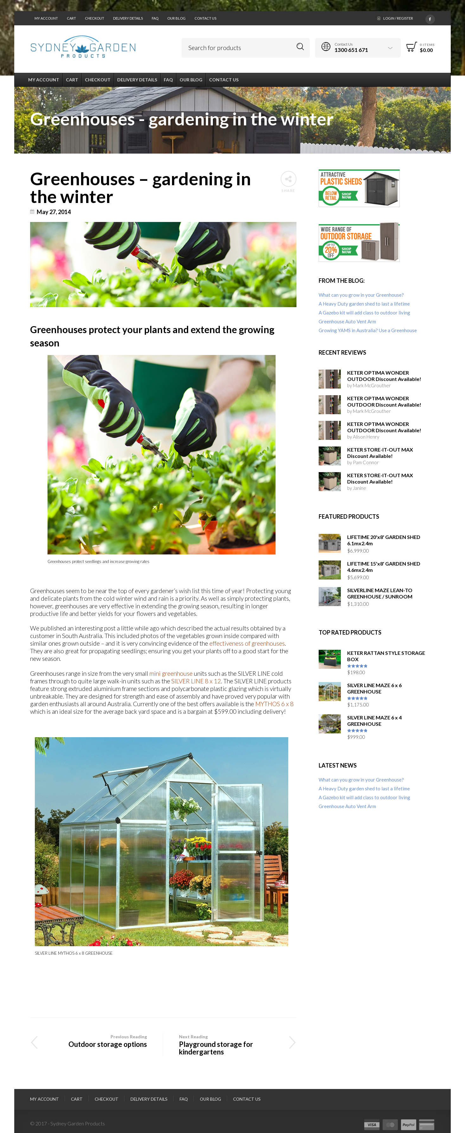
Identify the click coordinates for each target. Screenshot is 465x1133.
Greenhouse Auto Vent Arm (347, 321)
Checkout (94, 18)
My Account (46, 18)
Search (300, 46)
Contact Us (205, 18)
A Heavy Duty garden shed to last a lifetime (364, 304)
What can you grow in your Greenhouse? (361, 295)
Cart (71, 18)
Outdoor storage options (96, 1040)
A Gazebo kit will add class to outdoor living (364, 312)
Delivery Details (128, 18)
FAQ (155, 18)
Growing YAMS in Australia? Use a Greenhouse (368, 330)
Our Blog (176, 18)
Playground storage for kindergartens (229, 1044)
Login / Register (398, 18)
